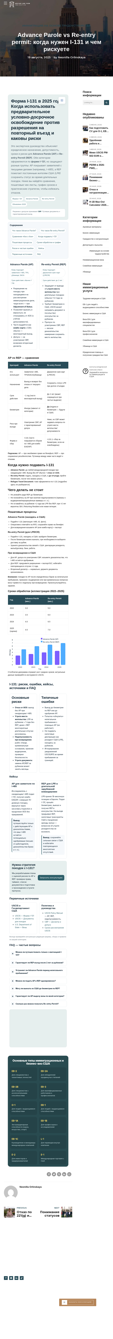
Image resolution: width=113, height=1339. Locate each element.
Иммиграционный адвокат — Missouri (18, 1314)
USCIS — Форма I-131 (24, 916)
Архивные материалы (92, 227)
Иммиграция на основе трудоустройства (56, 25)
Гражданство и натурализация (96, 239)
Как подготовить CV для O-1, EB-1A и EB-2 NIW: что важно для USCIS (98, 130)
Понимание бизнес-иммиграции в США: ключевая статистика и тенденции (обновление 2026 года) (98, 179)
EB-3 (43, 1087)
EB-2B (15, 1087)
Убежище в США (90, 346)
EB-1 (43, 1105)
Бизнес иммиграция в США (94, 313)
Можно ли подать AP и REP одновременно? (36, 981)
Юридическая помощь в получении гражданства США (95, 353)
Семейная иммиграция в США (96, 340)
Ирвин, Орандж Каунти (12, 1309)
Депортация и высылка (92, 245)
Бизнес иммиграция (91, 233)
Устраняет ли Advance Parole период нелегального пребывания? (39, 971)
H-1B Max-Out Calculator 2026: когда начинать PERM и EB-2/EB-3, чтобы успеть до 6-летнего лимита (99, 204)
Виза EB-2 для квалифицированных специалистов (92, 322)
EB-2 (14, 1071)
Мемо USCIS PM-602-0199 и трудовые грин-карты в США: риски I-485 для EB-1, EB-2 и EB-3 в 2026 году (99, 154)
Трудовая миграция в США (94, 298)
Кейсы (41, 248)
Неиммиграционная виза (93, 260)
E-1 (42, 1154)
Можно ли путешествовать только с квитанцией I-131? (39, 953)
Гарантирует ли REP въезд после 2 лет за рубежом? (40, 963)
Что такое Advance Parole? (24, 230)
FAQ (39, 254)
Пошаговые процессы (22, 242)
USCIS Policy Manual (54, 913)
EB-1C (15, 1139)
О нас (6, 1294)
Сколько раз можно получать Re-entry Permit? (37, 1004)
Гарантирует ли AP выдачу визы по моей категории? (40, 996)
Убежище (87, 272)
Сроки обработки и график (49, 242)
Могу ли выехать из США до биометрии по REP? (38, 988)
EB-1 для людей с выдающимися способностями (96, 305)
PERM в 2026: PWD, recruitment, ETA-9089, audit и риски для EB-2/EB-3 (98, 167)
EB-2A (44, 1071)
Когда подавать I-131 (47, 236)
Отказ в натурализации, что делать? (98, 191)
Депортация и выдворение (69, 1262)
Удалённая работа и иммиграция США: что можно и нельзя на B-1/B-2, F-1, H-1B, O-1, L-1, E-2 (98, 142)
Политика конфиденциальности (16, 1304)
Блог (5, 1284)
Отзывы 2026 (9, 1299)
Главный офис (9, 1289)
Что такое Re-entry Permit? (53, 230)
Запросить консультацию (51, 878)
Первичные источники (22, 254)
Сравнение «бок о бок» (22, 236)
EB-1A (15, 1120)
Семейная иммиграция (92, 266)
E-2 (13, 1154)
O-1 (13, 1105)
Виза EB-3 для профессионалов (90, 332)
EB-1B (44, 1120)
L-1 (42, 1139)
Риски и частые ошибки (23, 248)
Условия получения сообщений (15, 1319)
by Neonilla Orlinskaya (70, 57)
